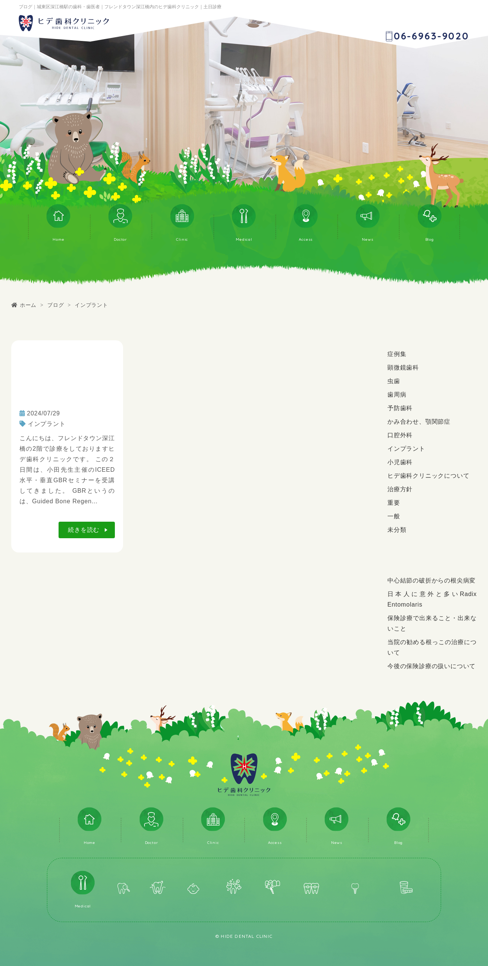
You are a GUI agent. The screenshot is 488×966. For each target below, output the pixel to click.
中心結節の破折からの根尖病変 (431, 580)
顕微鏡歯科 (403, 367)
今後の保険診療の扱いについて (431, 666)
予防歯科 (400, 408)
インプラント (47, 424)
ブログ (55, 305)
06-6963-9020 (431, 36)
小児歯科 (400, 462)
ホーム (28, 305)
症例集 (396, 354)
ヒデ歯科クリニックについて (428, 475)
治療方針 (400, 489)
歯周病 (396, 394)
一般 (393, 516)
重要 (393, 503)
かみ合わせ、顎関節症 (418, 421)
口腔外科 (400, 435)
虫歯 (393, 381)
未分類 (396, 530)
